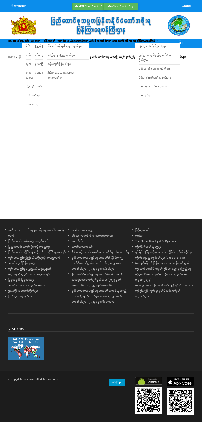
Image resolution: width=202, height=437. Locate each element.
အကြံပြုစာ (116, 397)
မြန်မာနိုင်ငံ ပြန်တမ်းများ (21, 294)
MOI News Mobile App (92, 6)
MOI (25, 394)
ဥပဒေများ (55, 44)
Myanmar (18, 5)
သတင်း (37, 44)
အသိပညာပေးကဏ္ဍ (82, 244)
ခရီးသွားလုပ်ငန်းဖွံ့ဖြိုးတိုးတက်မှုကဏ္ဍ (92, 250)
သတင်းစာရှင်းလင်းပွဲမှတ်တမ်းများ (26, 299)
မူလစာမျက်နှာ (18, 44)
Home (11, 71)
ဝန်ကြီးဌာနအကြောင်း (54, 56)
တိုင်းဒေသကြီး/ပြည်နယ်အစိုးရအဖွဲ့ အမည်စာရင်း (34, 272)
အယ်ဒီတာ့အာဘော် (82, 261)
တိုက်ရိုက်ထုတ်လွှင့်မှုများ (148, 261)
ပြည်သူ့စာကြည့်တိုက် (20, 311)
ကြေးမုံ (139, 250)
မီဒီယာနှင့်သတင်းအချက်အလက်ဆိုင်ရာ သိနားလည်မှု (100, 266)
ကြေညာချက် (76, 44)
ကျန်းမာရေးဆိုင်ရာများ (118, 44)
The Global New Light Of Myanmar (155, 255)
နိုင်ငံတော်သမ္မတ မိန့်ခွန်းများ (32, 71)
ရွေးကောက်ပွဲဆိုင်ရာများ (23, 56)
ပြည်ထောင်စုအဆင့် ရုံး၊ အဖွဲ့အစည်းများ (29, 261)
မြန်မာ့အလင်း (142, 244)
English (186, 5)
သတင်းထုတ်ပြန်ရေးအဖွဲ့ (21, 277)
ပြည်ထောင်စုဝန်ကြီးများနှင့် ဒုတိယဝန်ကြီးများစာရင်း (37, 266)
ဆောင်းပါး (95, 44)
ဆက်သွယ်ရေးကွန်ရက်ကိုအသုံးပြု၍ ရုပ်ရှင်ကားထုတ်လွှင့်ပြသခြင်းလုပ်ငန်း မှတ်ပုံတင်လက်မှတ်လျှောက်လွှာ (164, 305)
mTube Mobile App (122, 6)
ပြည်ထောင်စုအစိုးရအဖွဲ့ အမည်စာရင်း (28, 255)
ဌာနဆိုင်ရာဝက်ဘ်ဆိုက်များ (23, 305)
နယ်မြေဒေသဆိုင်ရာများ (148, 44)
